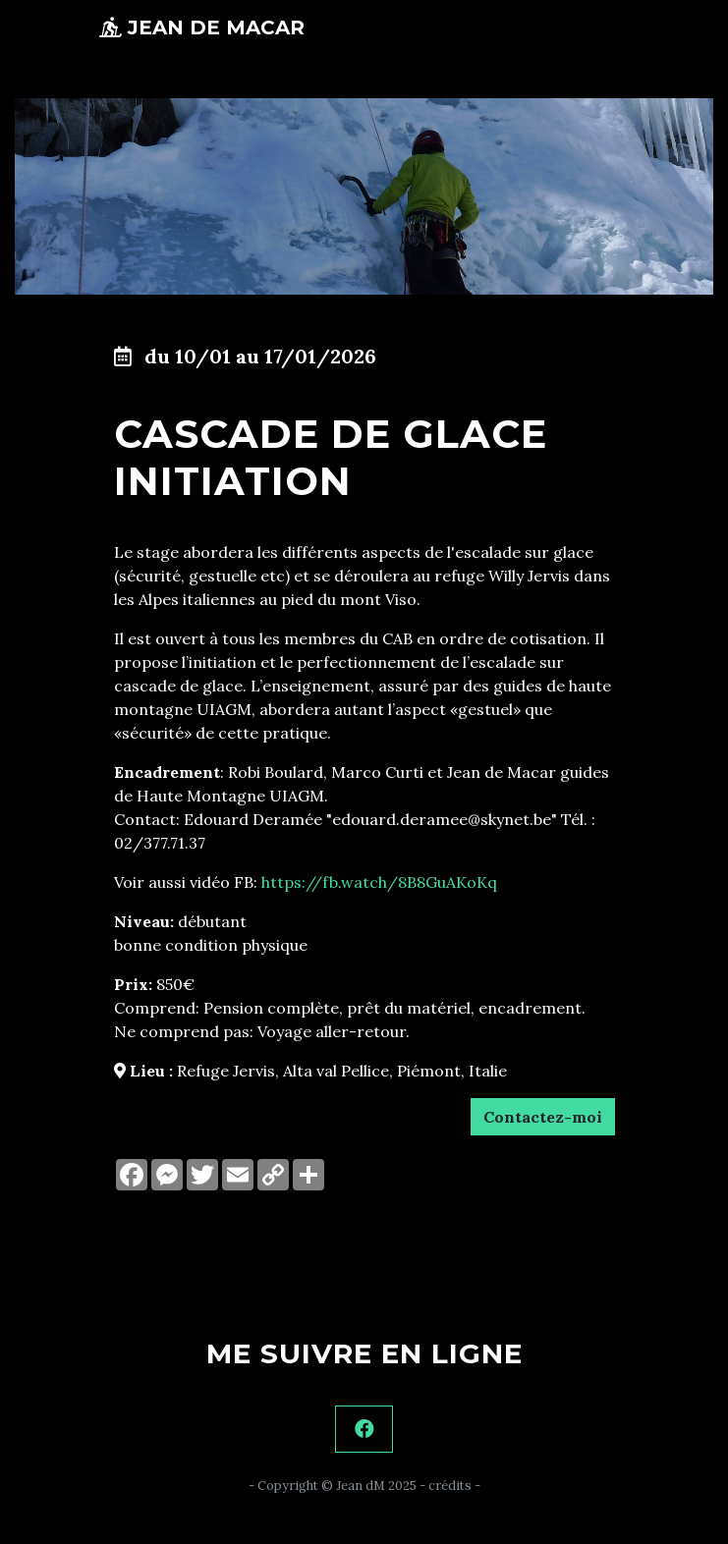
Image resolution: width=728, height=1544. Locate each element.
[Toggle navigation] (602, 27)
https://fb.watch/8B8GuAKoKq (379, 882)
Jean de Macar (202, 27)
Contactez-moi (542, 1117)
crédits (450, 1485)
